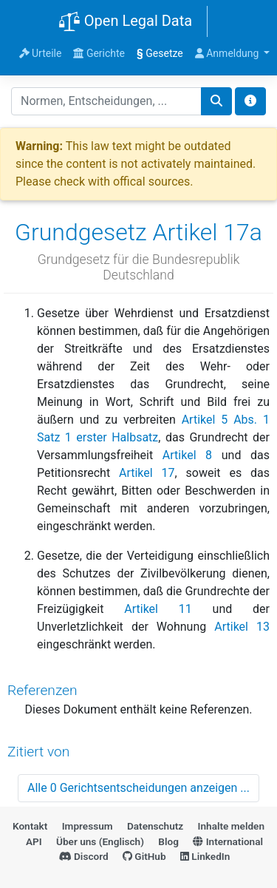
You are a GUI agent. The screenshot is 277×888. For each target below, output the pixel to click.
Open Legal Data (125, 22)
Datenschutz (155, 826)
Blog (168, 841)
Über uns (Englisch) (100, 841)
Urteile (40, 53)
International (228, 841)
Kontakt (30, 826)
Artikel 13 (242, 627)
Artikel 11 (158, 609)
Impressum (87, 826)
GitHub (144, 856)
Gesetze (160, 53)
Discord (84, 856)
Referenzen (42, 690)
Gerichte (99, 53)
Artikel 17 (147, 473)
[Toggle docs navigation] (250, 101)
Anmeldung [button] (228, 53)
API (34, 841)
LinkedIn (205, 856)
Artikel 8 (187, 455)
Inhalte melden (231, 826)
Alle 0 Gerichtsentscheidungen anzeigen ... (138, 788)
